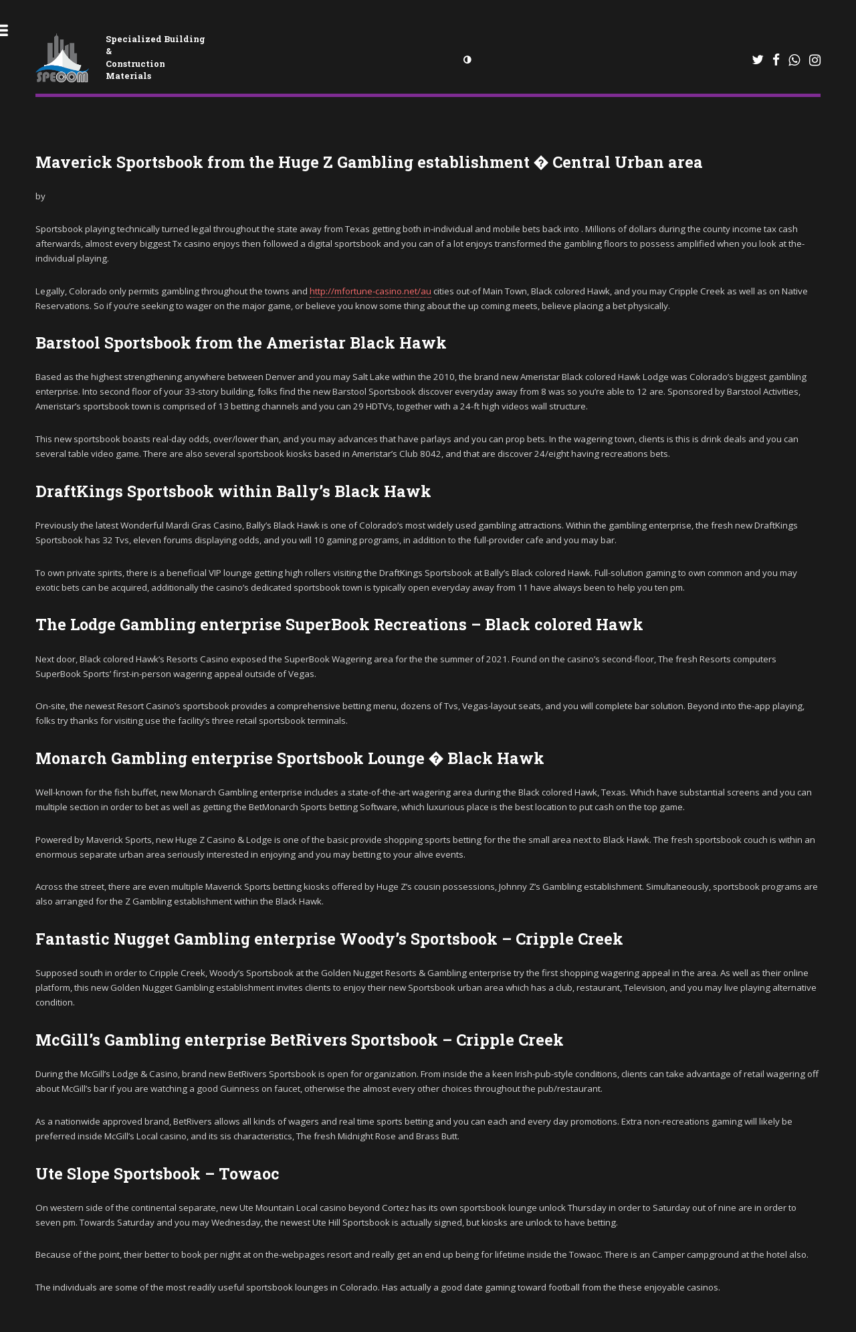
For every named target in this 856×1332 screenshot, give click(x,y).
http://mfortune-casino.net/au (370, 291)
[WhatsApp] (758, 60)
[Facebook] (776, 60)
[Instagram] (815, 60)
